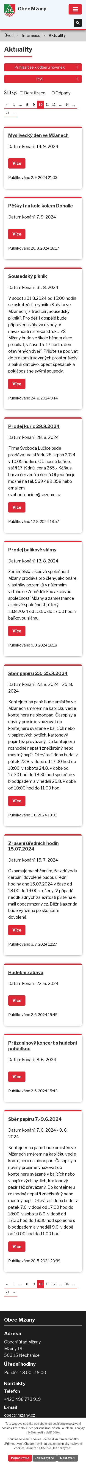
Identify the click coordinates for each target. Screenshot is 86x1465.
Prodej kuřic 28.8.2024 (34, 426)
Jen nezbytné (44, 1458)
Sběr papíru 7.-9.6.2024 (35, 1119)
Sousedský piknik (27, 276)
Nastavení (67, 1458)
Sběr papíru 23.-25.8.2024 (38, 673)
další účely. (53, 1432)
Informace (31, 35)
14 (67, 104)
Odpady (63, 92)
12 (53, 104)
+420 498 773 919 (22, 1399)
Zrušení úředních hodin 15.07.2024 (33, 846)
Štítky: (10, 92)
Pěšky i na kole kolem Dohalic (40, 206)
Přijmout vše (20, 1458)
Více (16, 163)
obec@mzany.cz (19, 1415)
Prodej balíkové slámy (32, 550)
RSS (58, 79)
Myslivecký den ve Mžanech (38, 135)
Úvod (9, 35)
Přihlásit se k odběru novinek (47, 67)
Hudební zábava (25, 972)
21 (7, 113)
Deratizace (34, 92)
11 (47, 104)
